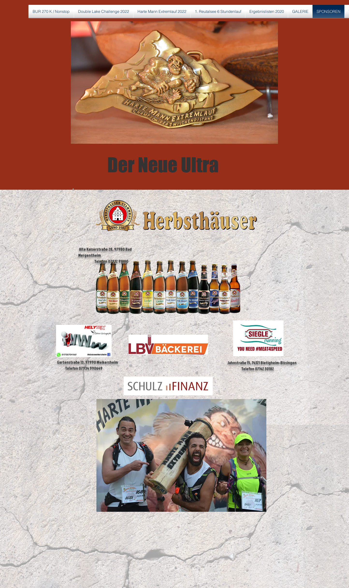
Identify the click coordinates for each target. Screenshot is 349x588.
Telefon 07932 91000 (103, 261)
